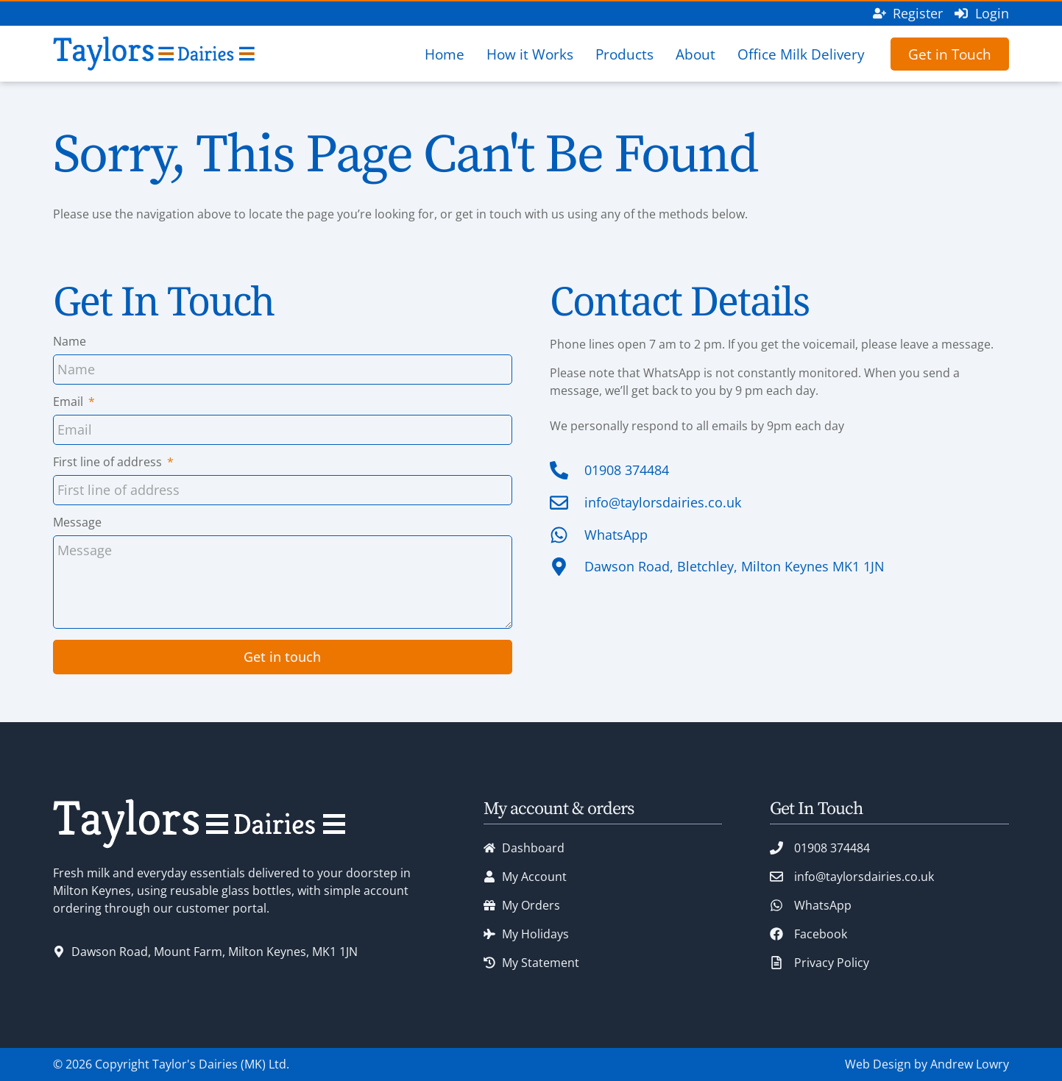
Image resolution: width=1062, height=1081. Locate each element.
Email (69, 403)
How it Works (529, 54)
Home (444, 54)
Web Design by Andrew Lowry (927, 1064)
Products (624, 54)
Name (69, 342)
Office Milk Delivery (801, 54)
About (695, 54)
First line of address (109, 463)
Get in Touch (949, 54)
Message (77, 523)
